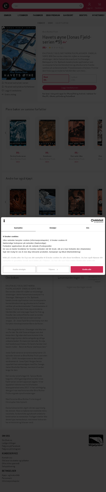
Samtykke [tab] (18, 228)
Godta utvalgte (19, 269)
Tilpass (53, 269)
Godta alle (86, 269)
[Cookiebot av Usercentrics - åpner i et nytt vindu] (92, 221)
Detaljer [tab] (53, 228)
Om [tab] (87, 228)
